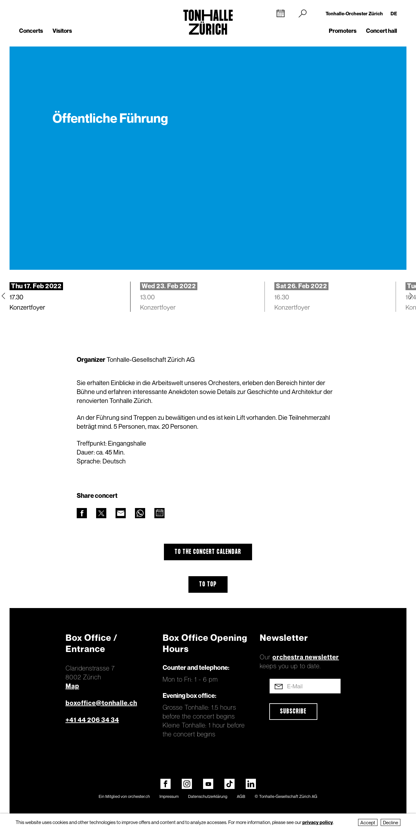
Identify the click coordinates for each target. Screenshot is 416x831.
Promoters (342, 30)
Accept (367, 822)
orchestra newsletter (305, 657)
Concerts (31, 30)
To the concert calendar (208, 552)
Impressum (169, 796)
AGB (241, 796)
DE (394, 13)
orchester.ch (139, 796)
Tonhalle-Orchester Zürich (354, 13)
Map (72, 686)
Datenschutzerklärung (207, 796)
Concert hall (381, 30)
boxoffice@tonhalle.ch (101, 703)
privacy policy (317, 822)
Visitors (62, 30)
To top (208, 584)
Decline (390, 822)
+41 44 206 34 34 (92, 720)
